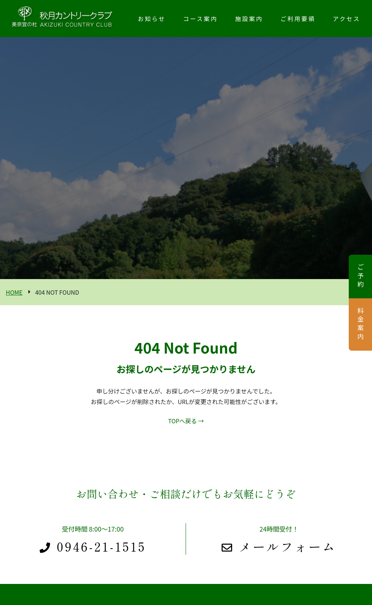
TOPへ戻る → (186, 420)
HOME (14, 292)
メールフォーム (279, 546)
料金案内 (360, 324)
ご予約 (360, 276)
